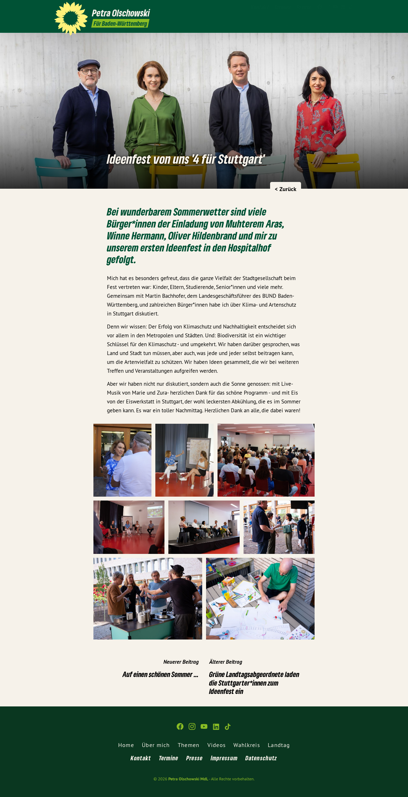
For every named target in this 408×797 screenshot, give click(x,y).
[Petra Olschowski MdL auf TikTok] (351, 7)
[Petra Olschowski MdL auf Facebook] (320, 7)
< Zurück (285, 189)
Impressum (224, 758)
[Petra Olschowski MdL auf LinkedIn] (343, 7)
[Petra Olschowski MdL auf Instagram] (328, 7)
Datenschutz (261, 758)
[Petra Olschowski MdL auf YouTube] (335, 7)
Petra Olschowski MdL (188, 779)
